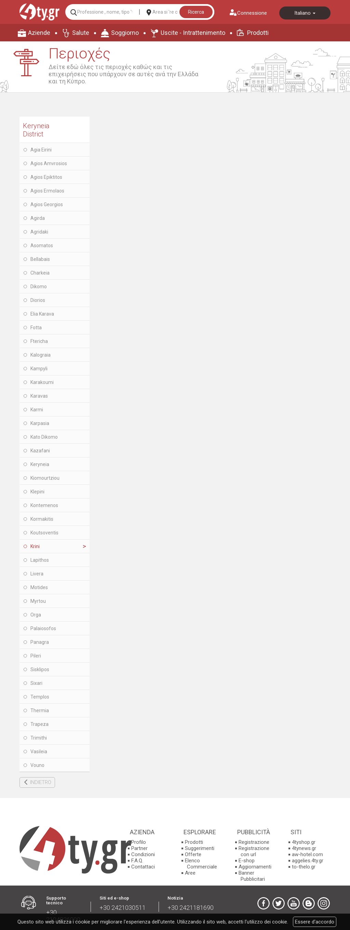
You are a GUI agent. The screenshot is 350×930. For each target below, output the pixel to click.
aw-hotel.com (307, 854)
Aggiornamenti (255, 867)
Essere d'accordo (314, 922)
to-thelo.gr (303, 867)
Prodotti (258, 32)
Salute (80, 32)
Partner (139, 848)
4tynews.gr (304, 848)
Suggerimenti (199, 848)
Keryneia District (36, 130)
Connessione (252, 13)
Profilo (138, 842)
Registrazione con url (254, 851)
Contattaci (143, 867)
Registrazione (254, 842)
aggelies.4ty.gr (307, 861)
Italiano (304, 13)
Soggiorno (125, 32)
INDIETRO (40, 782)
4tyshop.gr (303, 842)
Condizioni (143, 854)
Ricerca (196, 12)
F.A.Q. (137, 861)
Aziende (39, 32)
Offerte (193, 854)
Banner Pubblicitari (252, 876)
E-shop (247, 861)
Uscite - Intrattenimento (193, 32)
